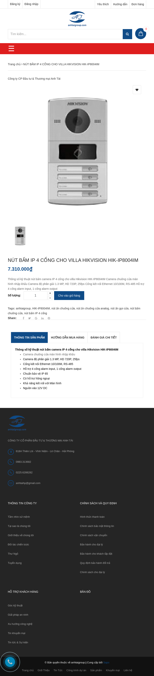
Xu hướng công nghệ (20, 623)
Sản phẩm (96, 670)
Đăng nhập (31, 4)
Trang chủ (28, 670)
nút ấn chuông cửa (63, 308)
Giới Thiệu (44, 670)
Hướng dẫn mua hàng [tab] (67, 337)
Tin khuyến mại (16, 633)
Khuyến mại (113, 670)
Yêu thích (103, 4)
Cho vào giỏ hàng (69, 295)
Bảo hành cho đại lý (91, 544)
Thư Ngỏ (13, 553)
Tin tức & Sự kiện (18, 642)
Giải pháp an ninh (18, 614)
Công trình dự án (76, 670)
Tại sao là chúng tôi (19, 526)
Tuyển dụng (15, 562)
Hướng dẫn (120, 4)
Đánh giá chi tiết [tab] (104, 337)
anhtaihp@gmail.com (28, 483)
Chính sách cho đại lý (92, 572)
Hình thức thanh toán (92, 516)
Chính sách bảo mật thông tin (97, 526)
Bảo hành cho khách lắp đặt (96, 553)
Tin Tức (58, 670)
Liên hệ (128, 670)
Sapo (106, 662)
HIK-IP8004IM (41, 308)
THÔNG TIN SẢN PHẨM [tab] (29, 337)
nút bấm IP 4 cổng (35, 313)
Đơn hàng (138, 4)
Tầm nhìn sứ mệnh (19, 516)
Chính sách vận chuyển (93, 535)
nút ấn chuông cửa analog (92, 308)
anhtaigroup (23, 308)
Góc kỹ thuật (15, 605)
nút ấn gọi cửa (119, 308)
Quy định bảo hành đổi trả (95, 562)
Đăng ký (15, 4)
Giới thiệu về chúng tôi (21, 535)
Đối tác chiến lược (18, 544)
